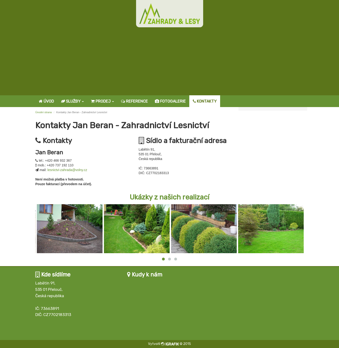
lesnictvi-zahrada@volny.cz (67, 170)
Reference (134, 101)
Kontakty (205, 101)
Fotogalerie (170, 101)
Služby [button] (72, 101)
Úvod (46, 101)
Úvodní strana (43, 112)
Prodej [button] (102, 101)
